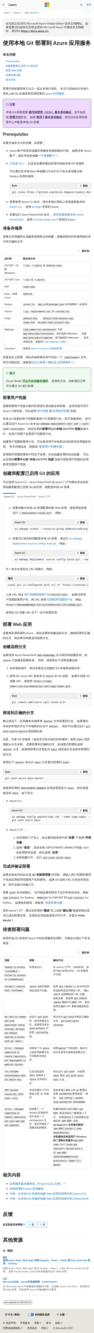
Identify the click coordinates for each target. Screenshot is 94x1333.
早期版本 (25, 1322)
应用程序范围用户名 (60, 599)
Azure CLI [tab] (9, 496)
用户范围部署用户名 (37, 594)
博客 (36, 1322)
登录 (88, 4)
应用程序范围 (61, 411)
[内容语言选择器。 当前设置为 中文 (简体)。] (12, 1314)
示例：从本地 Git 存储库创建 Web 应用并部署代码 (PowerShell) (49, 1198)
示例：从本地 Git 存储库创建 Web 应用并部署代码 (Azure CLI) (48, 1193)
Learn (7, 12)
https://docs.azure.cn (34, 31)
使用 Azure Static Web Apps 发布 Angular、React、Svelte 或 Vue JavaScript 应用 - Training (46, 1262)
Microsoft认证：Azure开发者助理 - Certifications (30, 1281)
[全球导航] (3, 5)
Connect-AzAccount (45, 219)
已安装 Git (16, 163)
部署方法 (15, 117)
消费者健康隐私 (11, 1328)
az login (37, 206)
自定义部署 (38, 362)
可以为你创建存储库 (35, 381)
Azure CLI (15, 206)
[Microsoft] (47, 4)
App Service (30, 12)
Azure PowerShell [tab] (26, 496)
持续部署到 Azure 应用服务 (27, 1188)
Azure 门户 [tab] (44, 496)
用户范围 (42, 411)
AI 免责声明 (9, 1322)
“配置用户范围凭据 (50, 446)
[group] (50, 192)
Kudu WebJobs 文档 (54, 341)
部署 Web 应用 (14, 70)
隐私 (57, 1322)
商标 (43, 1328)
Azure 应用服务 (55, 93)
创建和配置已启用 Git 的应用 (22, 65)
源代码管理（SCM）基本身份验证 (50, 112)
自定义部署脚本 (61, 362)
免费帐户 (49, 155)
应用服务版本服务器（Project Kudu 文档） (36, 1183)
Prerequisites (13, 61)
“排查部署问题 (53, 902)
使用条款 (32, 1328)
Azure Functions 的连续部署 (46, 348)
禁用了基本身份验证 (49, 117)
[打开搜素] (81, 5)
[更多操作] (88, 13)
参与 (48, 1322)
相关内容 (11, 79)
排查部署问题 (13, 75)
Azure (17, 12)
